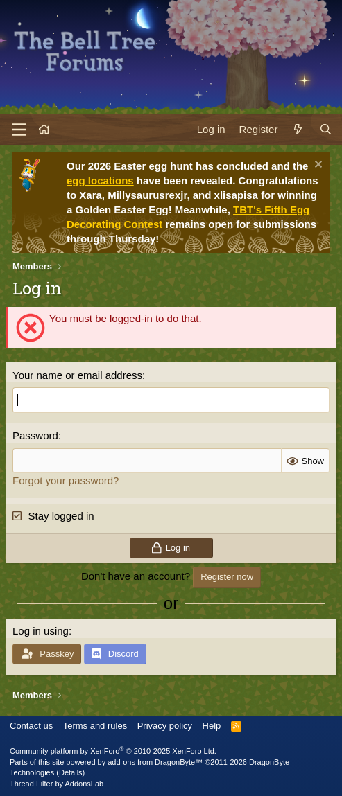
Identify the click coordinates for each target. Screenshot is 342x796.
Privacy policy (164, 725)
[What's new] (297, 129)
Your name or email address (77, 375)
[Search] (325, 129)
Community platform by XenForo (113, 751)
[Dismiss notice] (317, 166)
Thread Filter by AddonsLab (56, 783)
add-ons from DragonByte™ (155, 762)
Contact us (31, 725)
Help (212, 725)
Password (35, 435)
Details (71, 772)
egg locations (100, 180)
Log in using (40, 631)
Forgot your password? (65, 480)
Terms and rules (95, 725)
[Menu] (19, 129)
